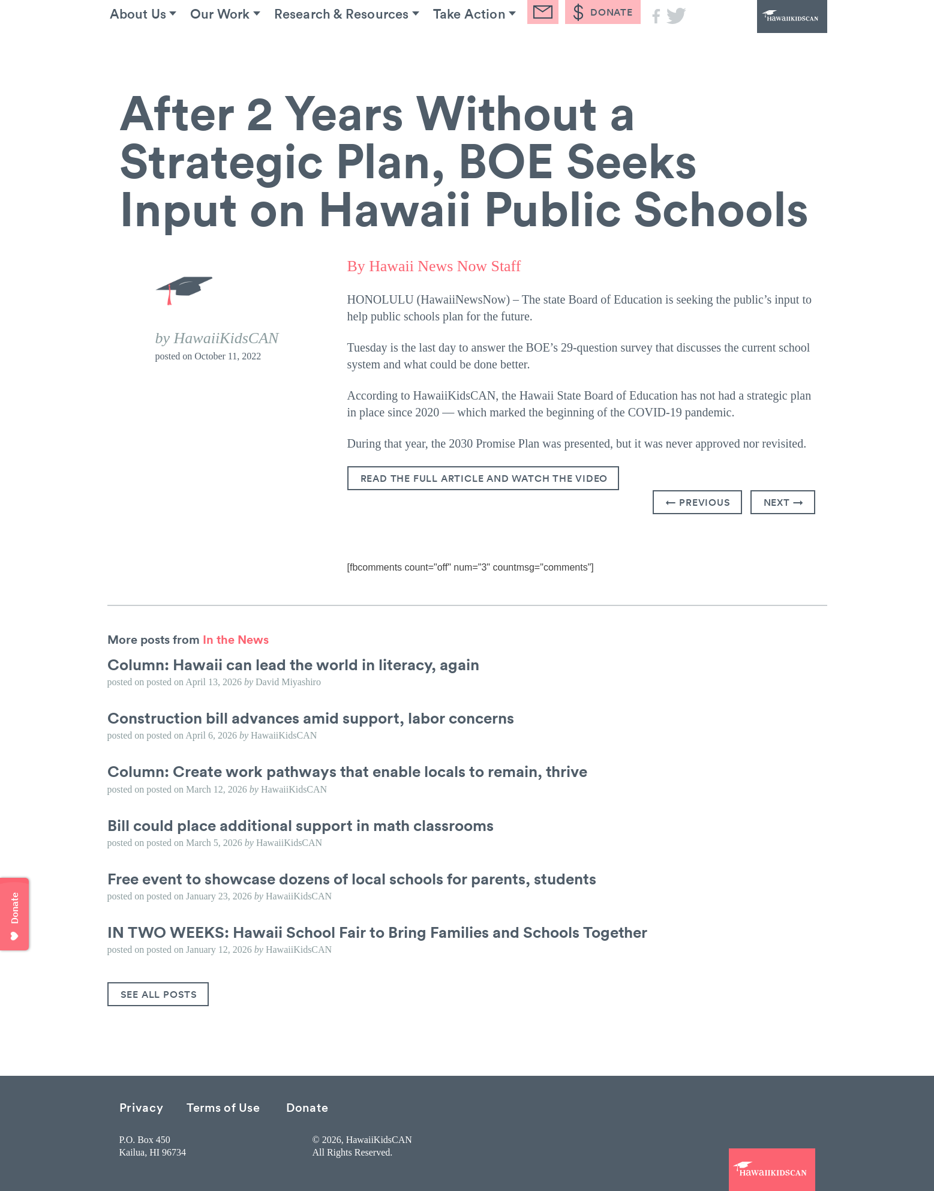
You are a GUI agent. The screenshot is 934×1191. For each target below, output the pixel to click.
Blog (592, 47)
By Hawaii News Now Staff (434, 266)
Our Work (240, 47)
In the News (236, 638)
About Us (148, 47)
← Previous (698, 501)
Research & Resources (371, 47)
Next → (784, 501)
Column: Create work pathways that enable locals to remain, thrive (347, 771)
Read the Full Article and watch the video (484, 477)
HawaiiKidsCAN (761, 33)
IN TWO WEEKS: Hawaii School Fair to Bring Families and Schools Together (377, 931)
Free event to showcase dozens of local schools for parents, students (351, 878)
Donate (307, 1106)
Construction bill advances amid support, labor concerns (310, 717)
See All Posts (159, 993)
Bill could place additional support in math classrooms (300, 824)
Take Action (508, 47)
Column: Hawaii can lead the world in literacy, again (293, 663)
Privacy (141, 1106)
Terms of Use (223, 1106)
